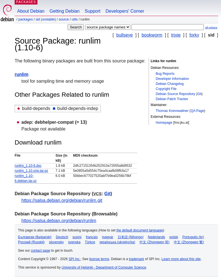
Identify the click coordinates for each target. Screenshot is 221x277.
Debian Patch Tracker (172, 99)
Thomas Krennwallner (172, 111)
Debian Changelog (170, 84)
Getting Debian (65, 11)
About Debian (30, 11)
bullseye (124, 35)
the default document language (140, 230)
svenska (74, 242)
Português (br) (193, 237)
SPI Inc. (75, 259)
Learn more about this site (181, 259)
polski (173, 237)
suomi (77, 237)
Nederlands (156, 237)
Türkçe (90, 242)
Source (64, 19)
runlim (21, 74)
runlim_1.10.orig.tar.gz (31, 171)
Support (93, 11)
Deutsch (62, 237)
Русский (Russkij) (31, 242)
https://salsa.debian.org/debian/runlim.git (61, 200)
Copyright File (166, 89)
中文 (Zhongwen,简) (154, 242)
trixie (176, 35)
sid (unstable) (45, 19)
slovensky (56, 242)
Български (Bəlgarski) (35, 237)
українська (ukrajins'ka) (117, 242)
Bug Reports (165, 74)
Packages (25, 19)
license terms (99, 259)
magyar (107, 237)
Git (199, 94)
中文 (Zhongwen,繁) (189, 242)
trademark (136, 259)
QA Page (197, 111)
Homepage (164, 123)
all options (211, 27)
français (92, 237)
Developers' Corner (125, 11)
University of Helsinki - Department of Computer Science (104, 267)
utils (75, 19)
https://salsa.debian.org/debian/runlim (58, 220)
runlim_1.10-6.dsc (28, 166)
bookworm (152, 35)
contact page (40, 251)
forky (194, 35)
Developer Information (172, 79)
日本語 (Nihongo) (131, 237)
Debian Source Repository (175, 94)
